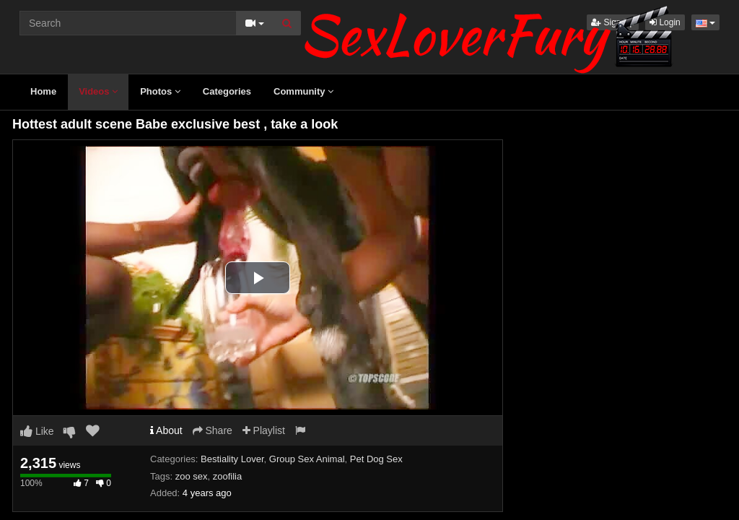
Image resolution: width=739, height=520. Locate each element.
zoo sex (191, 476)
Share (212, 430)
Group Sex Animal (307, 459)
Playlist (263, 430)
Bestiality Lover (232, 459)
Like (37, 431)
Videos (98, 91)
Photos (160, 91)
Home (43, 91)
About (166, 430)
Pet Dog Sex (376, 459)
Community (303, 91)
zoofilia (227, 476)
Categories (227, 91)
